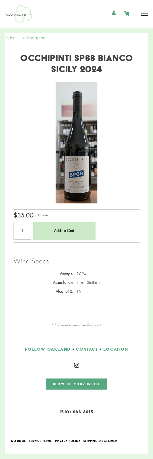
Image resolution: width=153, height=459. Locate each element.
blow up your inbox (76, 384)
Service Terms (40, 441)
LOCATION (115, 349)
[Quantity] (22, 231)
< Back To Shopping (26, 37)
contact (87, 349)
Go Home (18, 441)
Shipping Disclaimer (100, 441)
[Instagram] (76, 365)
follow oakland (47, 349)
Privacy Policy (67, 441)
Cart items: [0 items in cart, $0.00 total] (127, 13)
